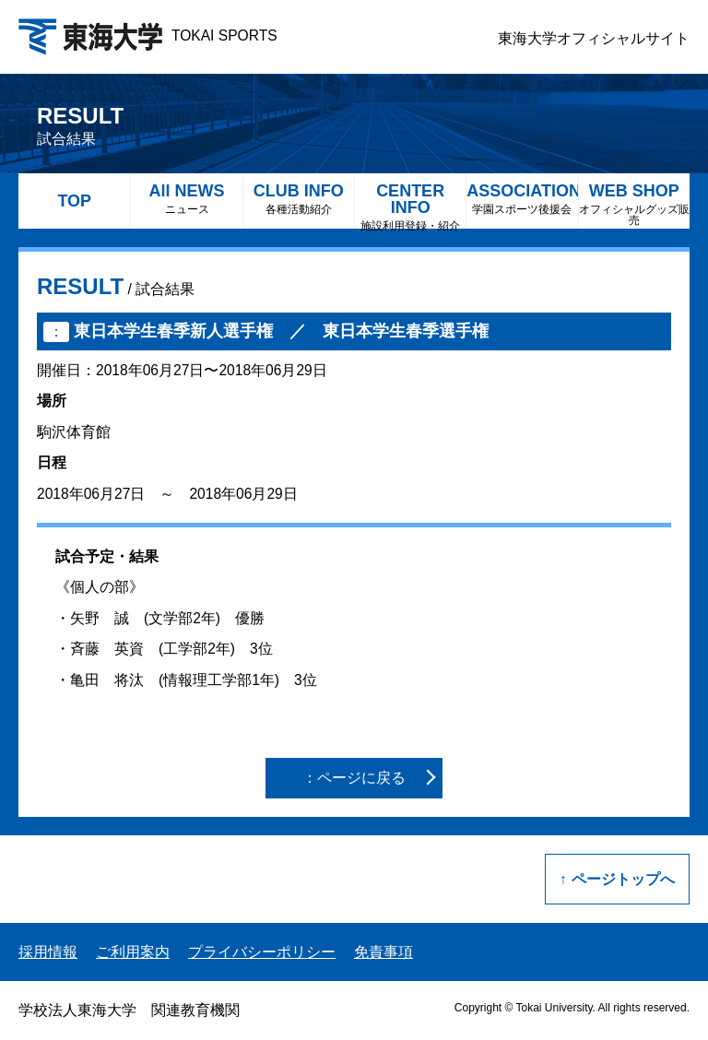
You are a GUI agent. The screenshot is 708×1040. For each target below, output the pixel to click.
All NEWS (186, 199)
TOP (74, 201)
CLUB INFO (298, 199)
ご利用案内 (133, 952)
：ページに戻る (354, 778)
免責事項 (383, 952)
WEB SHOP (634, 204)
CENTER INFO (410, 205)
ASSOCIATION (521, 199)
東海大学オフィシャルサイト (594, 38)
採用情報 (47, 952)
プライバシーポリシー (262, 952)
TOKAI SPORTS (147, 35)
